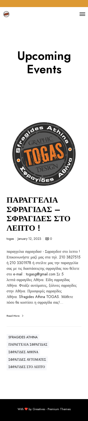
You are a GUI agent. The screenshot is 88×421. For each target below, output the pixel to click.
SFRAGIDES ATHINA (23, 337)
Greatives (39, 409)
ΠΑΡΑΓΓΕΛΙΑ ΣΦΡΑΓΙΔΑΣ (27, 344)
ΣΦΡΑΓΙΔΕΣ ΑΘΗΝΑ (23, 352)
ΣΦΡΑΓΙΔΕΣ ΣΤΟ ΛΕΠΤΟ (26, 366)
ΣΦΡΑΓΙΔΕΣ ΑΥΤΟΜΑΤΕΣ (27, 359)
